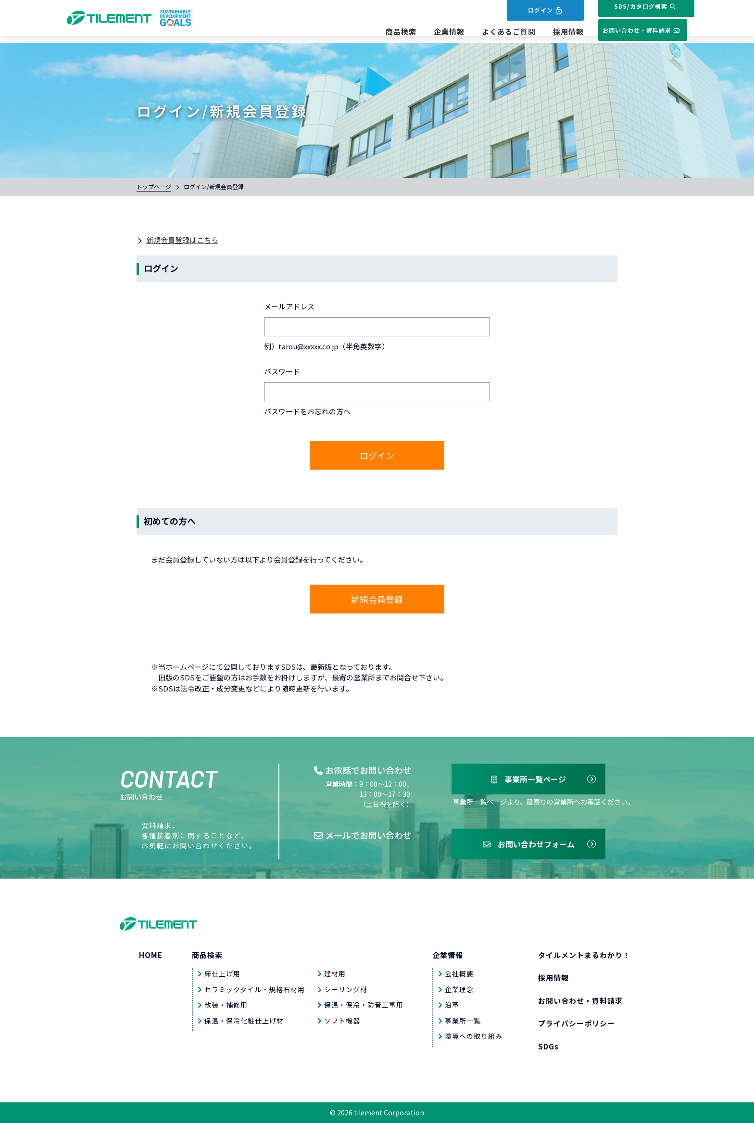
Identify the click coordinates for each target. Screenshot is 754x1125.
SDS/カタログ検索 (629, 13)
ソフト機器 (342, 1022)
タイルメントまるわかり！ (584, 956)
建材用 (335, 975)
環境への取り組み (474, 1038)
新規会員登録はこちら (182, 240)
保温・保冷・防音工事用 (363, 1006)
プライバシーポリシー (576, 1025)
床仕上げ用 (222, 975)
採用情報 (542, 32)
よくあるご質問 (482, 32)
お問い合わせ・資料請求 (629, 30)
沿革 (452, 1006)
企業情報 (422, 32)
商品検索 (374, 32)
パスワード (282, 371)
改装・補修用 (226, 1006)
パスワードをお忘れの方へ (307, 411)
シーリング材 (345, 991)
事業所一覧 (463, 1022)
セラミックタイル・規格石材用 (254, 991)
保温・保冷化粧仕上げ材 (244, 1022)
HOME (151, 956)
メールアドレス (289, 306)
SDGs (548, 1048)
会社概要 (459, 975)
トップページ (154, 186)
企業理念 (459, 991)
